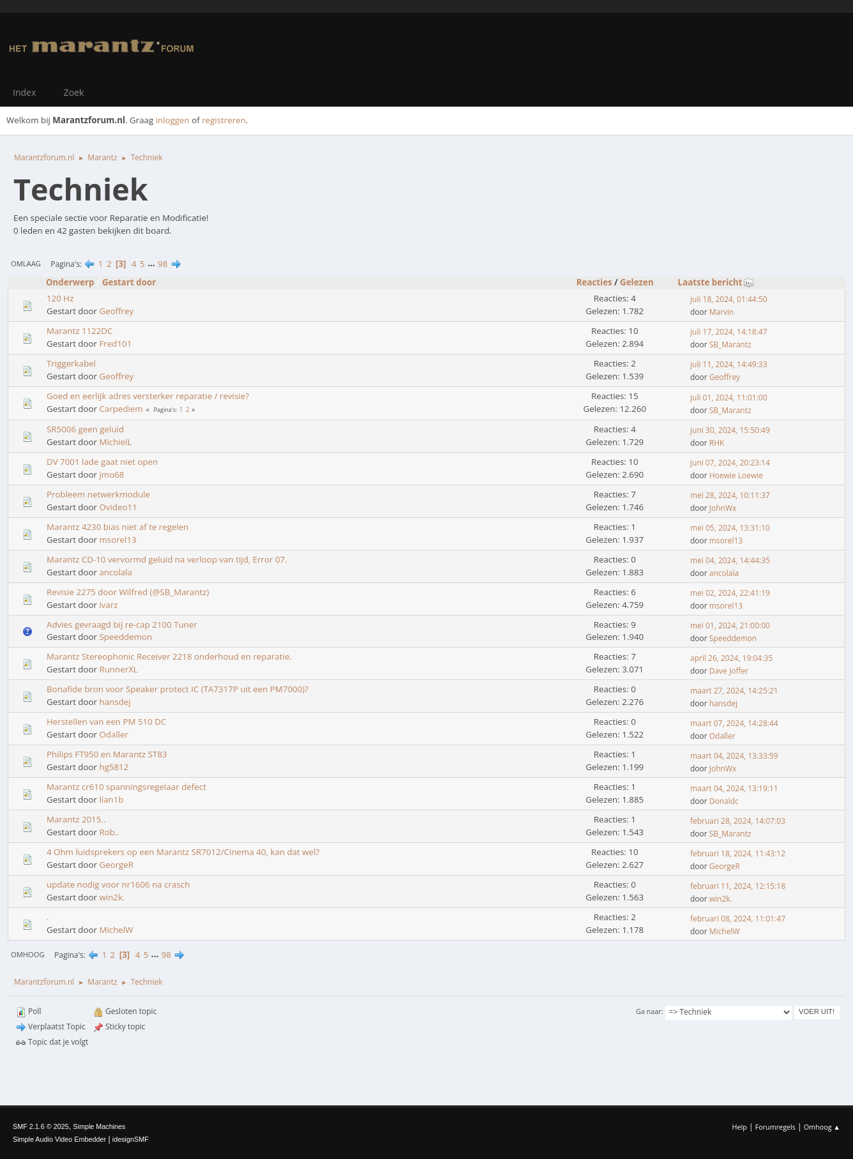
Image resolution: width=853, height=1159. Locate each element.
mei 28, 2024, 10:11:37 (730, 495)
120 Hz (60, 298)
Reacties (594, 282)
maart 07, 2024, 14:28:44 (734, 723)
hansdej (114, 702)
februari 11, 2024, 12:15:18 (737, 886)
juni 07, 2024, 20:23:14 (730, 462)
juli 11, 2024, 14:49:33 (728, 364)
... (152, 263)
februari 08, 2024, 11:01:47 (737, 918)
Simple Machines (99, 1126)
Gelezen (637, 282)
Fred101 (115, 343)
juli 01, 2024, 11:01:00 (728, 397)
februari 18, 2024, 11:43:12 (737, 853)
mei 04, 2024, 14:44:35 (730, 560)
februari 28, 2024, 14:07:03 (737, 820)
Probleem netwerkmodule (98, 494)
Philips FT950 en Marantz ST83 (107, 754)
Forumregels (775, 1127)
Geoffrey (116, 311)
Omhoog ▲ (822, 1127)
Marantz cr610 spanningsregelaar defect (126, 786)
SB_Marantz (730, 344)
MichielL (115, 442)
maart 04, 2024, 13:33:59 (734, 755)
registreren (224, 120)
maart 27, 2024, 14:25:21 (734, 690)
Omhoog (28, 954)
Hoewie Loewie (736, 475)
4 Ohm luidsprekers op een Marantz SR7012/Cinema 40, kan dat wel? (183, 852)
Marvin (721, 312)
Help (739, 1127)
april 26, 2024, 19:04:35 (731, 658)
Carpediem (120, 408)
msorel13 (117, 539)
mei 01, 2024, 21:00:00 (730, 625)
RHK (717, 442)
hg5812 (113, 767)
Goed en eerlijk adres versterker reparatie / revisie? (148, 396)
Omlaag (26, 263)
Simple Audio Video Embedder (59, 1139)
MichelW (116, 930)
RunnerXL (118, 669)
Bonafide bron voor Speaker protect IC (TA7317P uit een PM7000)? (177, 689)
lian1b (111, 799)
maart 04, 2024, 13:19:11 (734, 788)
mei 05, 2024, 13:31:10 (730, 527)
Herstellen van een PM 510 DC (106, 721)
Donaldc (724, 801)
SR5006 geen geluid (85, 429)
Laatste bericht (716, 282)
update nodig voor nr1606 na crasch (118, 884)
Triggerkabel (71, 363)
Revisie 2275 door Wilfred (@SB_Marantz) (128, 592)
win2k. (112, 897)
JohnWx (722, 508)
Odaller (113, 734)
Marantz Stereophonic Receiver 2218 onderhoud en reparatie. (169, 656)
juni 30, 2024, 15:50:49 (730, 430)
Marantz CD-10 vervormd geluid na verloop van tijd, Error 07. (167, 559)
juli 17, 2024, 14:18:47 (728, 331)
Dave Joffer (728, 670)
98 (162, 263)
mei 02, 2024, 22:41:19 (730, 592)
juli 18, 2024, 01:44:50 (728, 299)
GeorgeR (116, 864)
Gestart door (129, 282)
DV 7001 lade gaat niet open (102, 461)
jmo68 (111, 474)
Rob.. (109, 832)
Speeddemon (125, 636)
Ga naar (648, 1011)
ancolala (115, 572)
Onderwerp (70, 282)
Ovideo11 (118, 507)
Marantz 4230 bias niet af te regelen (118, 527)
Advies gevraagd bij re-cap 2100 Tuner (122, 624)
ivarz (108, 604)
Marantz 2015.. (76, 819)
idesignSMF (130, 1139)
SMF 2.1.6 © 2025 (41, 1126)
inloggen (173, 120)
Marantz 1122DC (79, 331)
